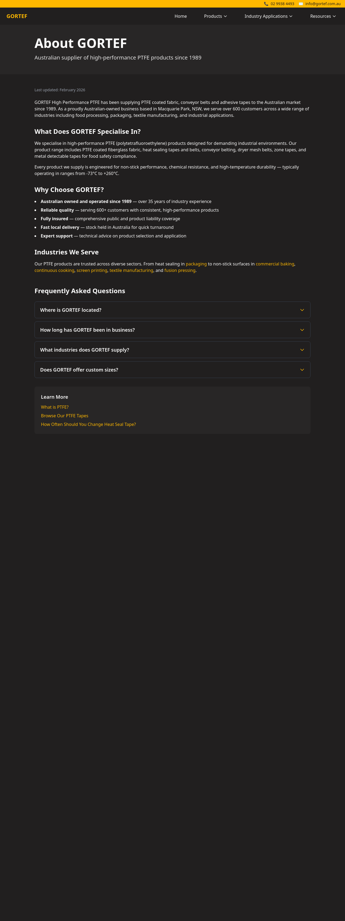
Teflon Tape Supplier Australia (293, 830)
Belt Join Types (277, 856)
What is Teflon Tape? (283, 847)
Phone (88, 696)
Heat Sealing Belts (195, 839)
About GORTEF (278, 882)
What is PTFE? (54, 407)
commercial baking (275, 264)
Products (215, 16)
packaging (196, 264)
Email (96, 667)
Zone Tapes (188, 873)
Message (91, 724)
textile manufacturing (131, 270)
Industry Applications (269, 16)
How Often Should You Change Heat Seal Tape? (88, 424)
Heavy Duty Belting (196, 847)
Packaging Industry (282, 865)
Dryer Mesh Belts (194, 856)
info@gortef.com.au (320, 3)
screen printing (92, 270)
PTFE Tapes (188, 830)
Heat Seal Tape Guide (284, 873)
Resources (323, 16)
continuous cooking (54, 270)
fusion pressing (179, 270)
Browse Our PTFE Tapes (64, 416)
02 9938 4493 (279, 3)
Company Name (107, 639)
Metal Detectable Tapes (200, 865)
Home (181, 16)
